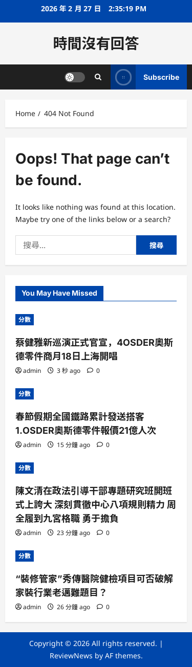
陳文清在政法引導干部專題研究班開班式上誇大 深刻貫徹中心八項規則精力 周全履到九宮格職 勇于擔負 (95, 504)
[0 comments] (93, 370)
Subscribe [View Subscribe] (145, 77)
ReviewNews (71, 655)
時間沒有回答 (96, 43)
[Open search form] (98, 77)
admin (32, 370)
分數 (24, 319)
